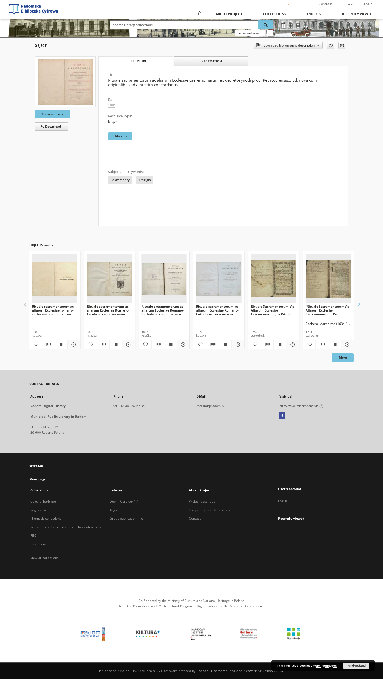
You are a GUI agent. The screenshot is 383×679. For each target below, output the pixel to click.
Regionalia (38, 510)
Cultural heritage (43, 501)
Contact (195, 518)
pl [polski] (295, 4)
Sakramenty (120, 180)
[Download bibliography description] (48, 344)
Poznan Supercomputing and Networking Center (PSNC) (241, 671)
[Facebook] (282, 415)
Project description (203, 501)
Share (348, 4)
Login (368, 4)
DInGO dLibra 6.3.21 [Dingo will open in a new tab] (146, 671)
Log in (282, 501)
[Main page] (199, 14)
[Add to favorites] (330, 45)
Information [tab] (211, 61)
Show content (52, 114)
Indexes (314, 14)
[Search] (265, 24)
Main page (37, 479)
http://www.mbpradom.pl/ (301, 406)
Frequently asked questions (209, 510)
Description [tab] (136, 61)
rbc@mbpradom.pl (210, 406)
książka (113, 121)
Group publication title (126, 518)
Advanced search (250, 33)
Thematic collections (45, 518)
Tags (113, 510)
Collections (274, 14)
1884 (111, 105)
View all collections (44, 558)
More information (325, 665)
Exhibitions (38, 544)
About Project (229, 14)
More (343, 357)
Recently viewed (357, 14)
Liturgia (145, 180)
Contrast (325, 4)
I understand (356, 666)
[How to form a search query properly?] (270, 33)
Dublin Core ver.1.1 (124, 501)
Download (49, 126)
